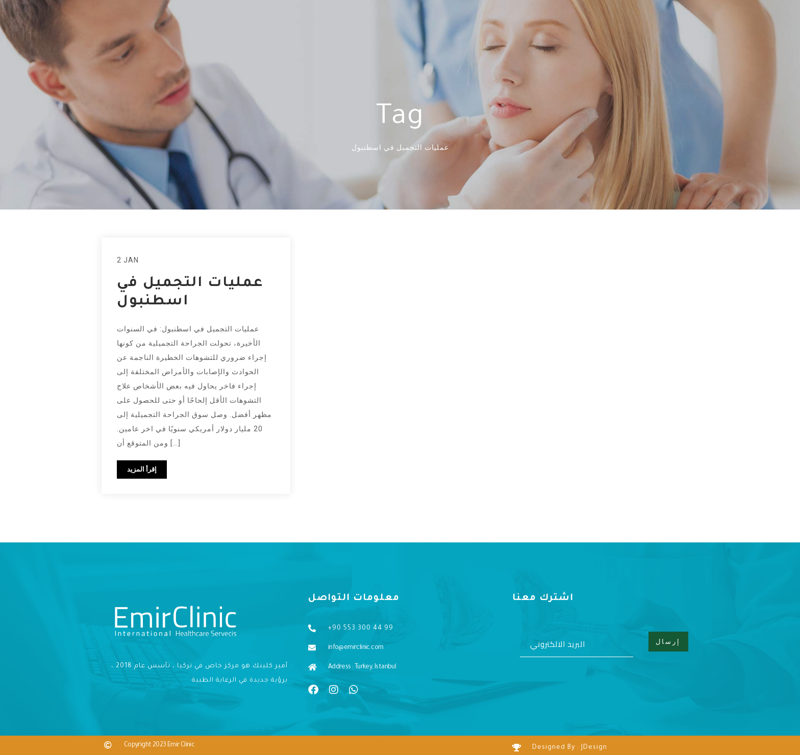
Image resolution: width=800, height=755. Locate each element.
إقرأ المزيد (142, 469)
